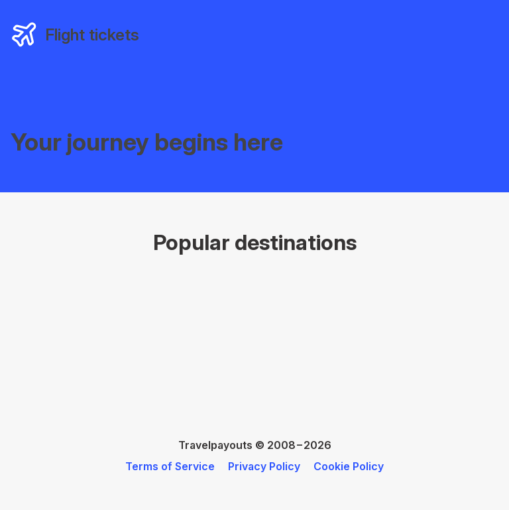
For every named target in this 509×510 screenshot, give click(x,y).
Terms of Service (170, 466)
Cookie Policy (348, 466)
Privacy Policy (264, 466)
